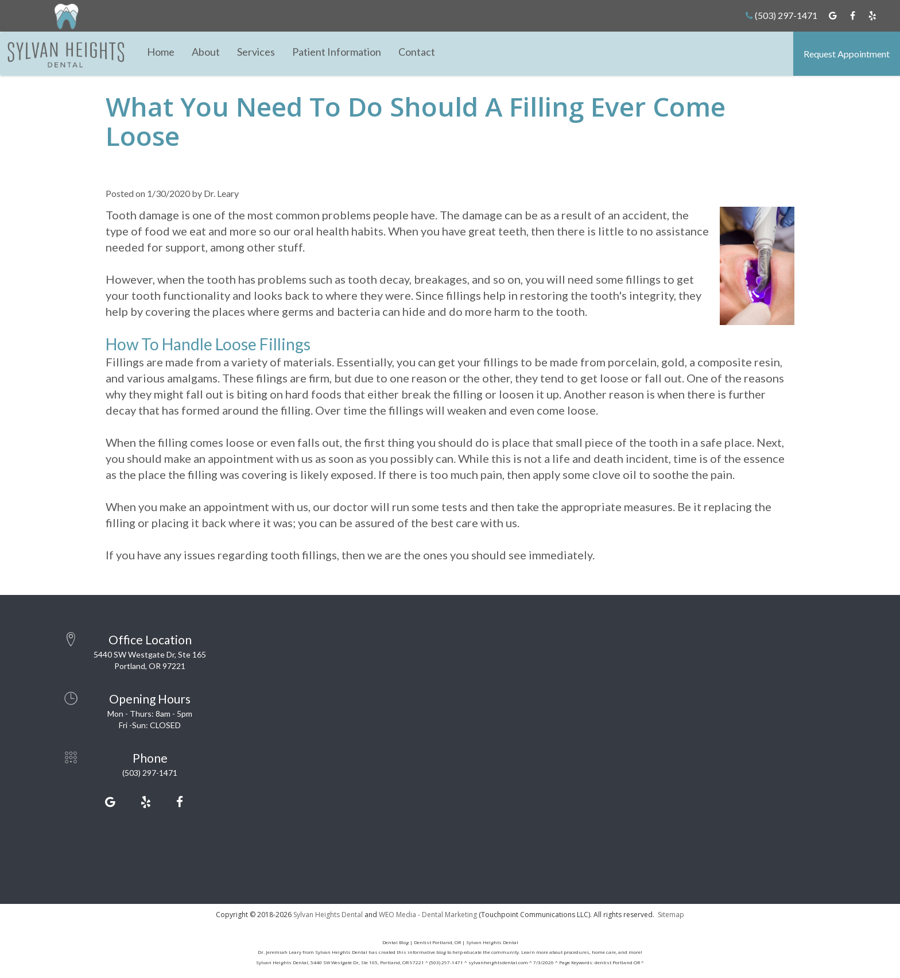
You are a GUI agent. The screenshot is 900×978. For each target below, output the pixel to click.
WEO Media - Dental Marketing (428, 914)
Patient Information (336, 51)
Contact (416, 51)
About (206, 51)
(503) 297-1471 (781, 15)
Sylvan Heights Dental (328, 914)
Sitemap (671, 914)
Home (160, 51)
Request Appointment (847, 53)
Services (256, 51)
